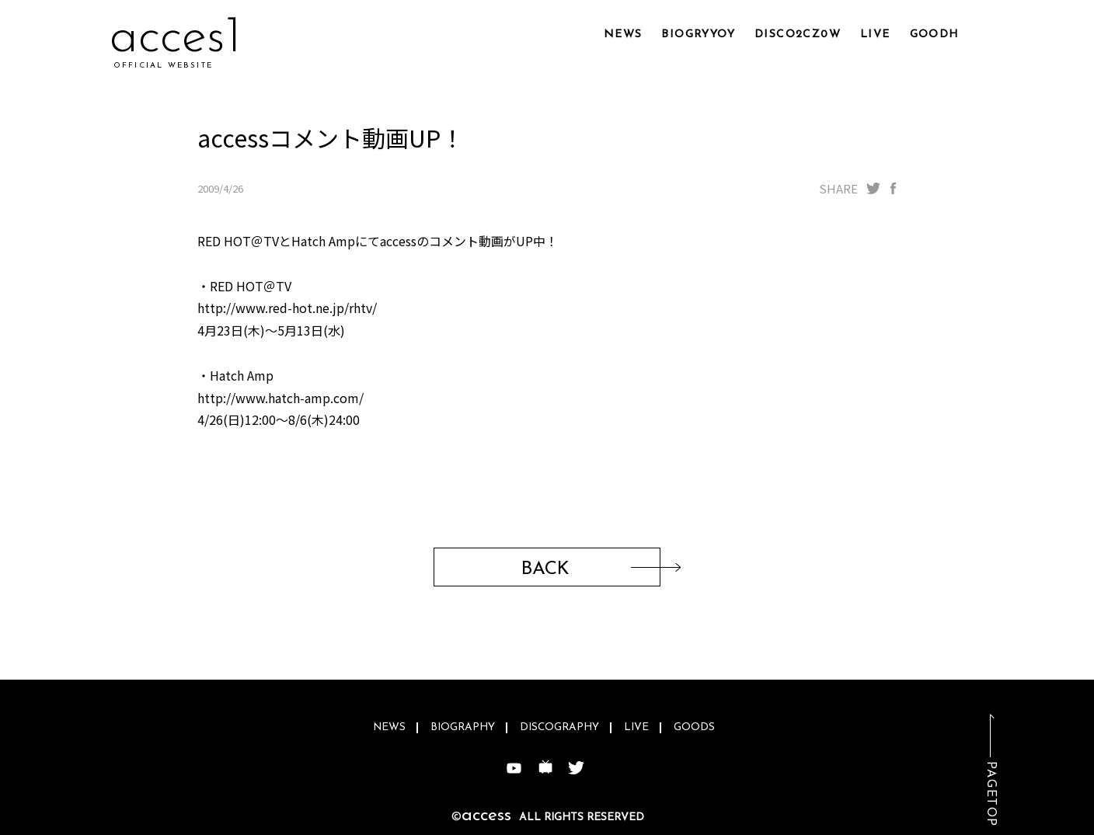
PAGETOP (990, 794)
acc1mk (186, 38)
